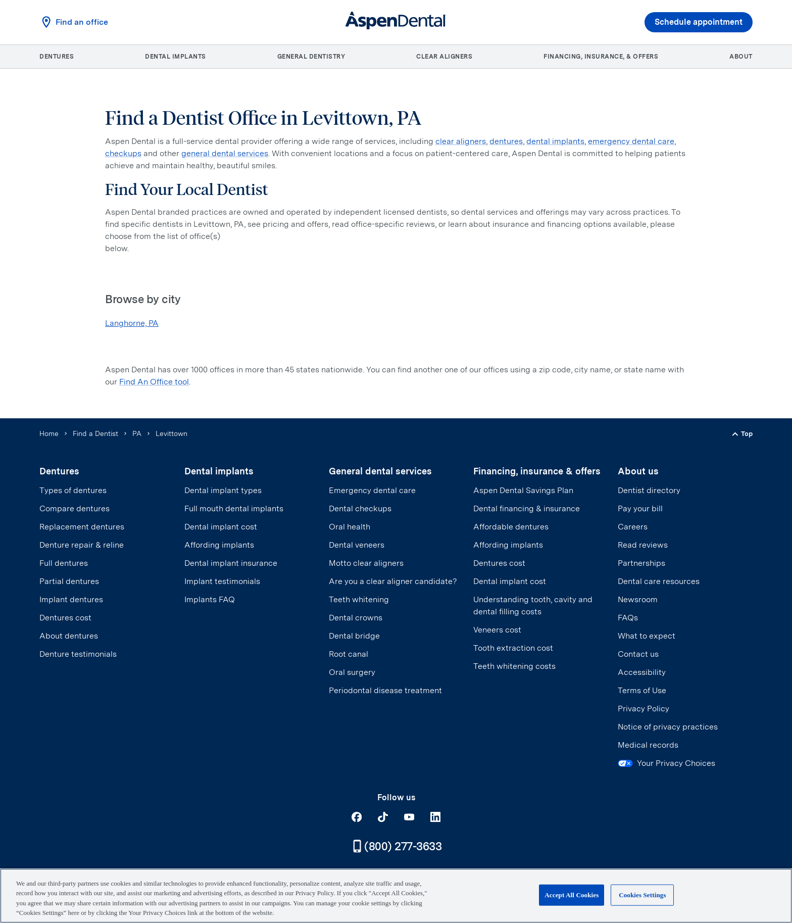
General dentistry (311, 56)
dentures (506, 141)
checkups (123, 153)
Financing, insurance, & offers (600, 56)
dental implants (555, 141)
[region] (396, 895)
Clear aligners (444, 56)
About (741, 56)
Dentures (56, 56)
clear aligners (460, 141)
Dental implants (175, 56)
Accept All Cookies (571, 895)
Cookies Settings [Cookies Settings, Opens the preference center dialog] (642, 895)
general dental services (224, 153)
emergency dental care (631, 141)
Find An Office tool (154, 381)
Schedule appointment (699, 22)
